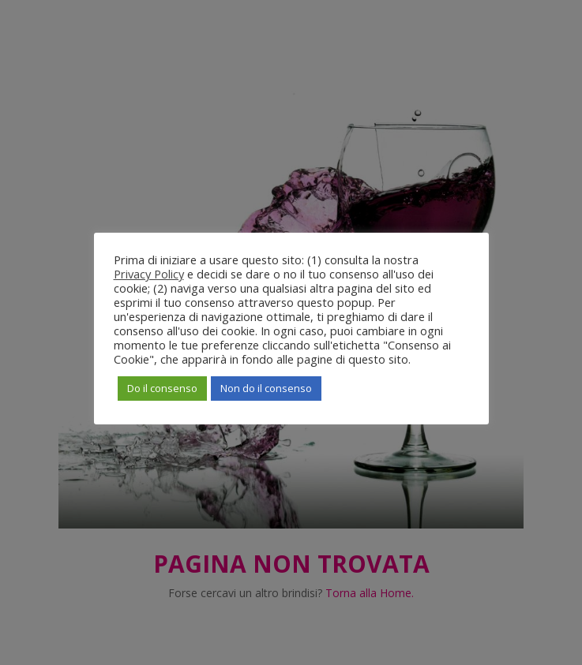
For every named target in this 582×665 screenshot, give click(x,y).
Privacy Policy (149, 274)
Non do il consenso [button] (266, 388)
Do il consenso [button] (162, 388)
